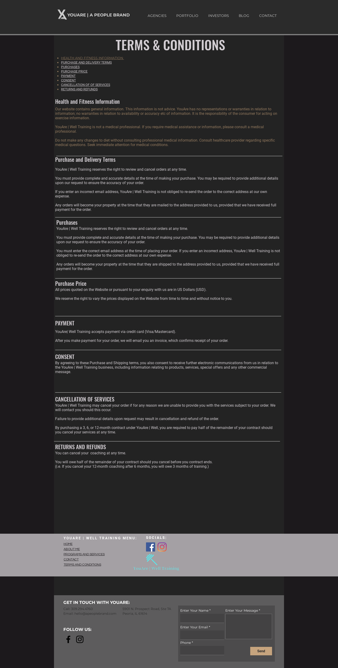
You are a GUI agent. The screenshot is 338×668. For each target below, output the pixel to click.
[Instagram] (162, 547)
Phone (185, 642)
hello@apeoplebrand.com (95, 613)
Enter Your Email (194, 627)
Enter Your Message (241, 610)
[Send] (261, 651)
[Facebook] (150, 547)
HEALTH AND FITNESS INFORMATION (92, 58)
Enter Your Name (194, 610)
